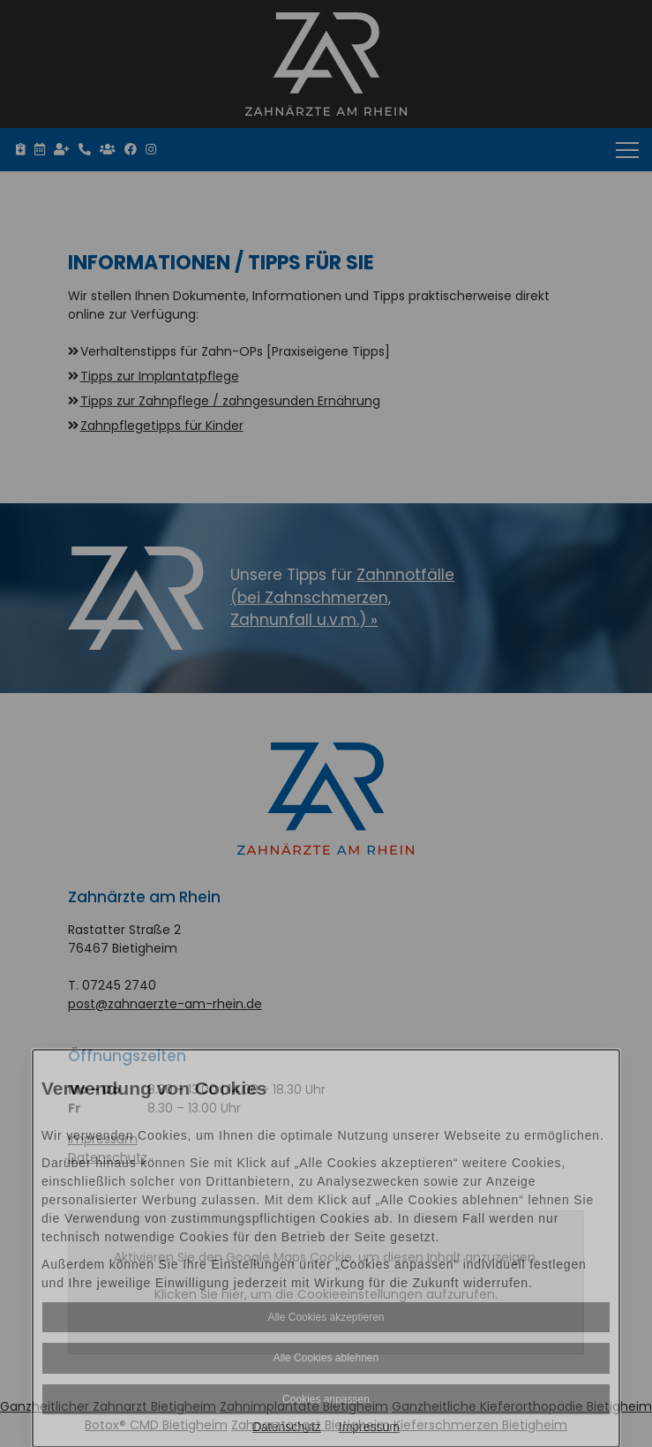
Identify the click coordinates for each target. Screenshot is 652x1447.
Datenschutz (286, 1427)
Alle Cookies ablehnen (326, 1358)
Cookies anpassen (326, 1399)
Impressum (369, 1427)
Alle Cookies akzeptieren (325, 1317)
